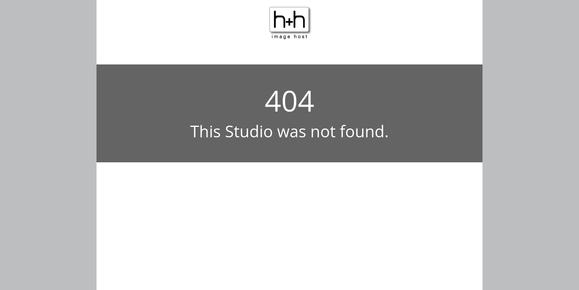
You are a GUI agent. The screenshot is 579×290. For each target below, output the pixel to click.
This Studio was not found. (289, 131)
